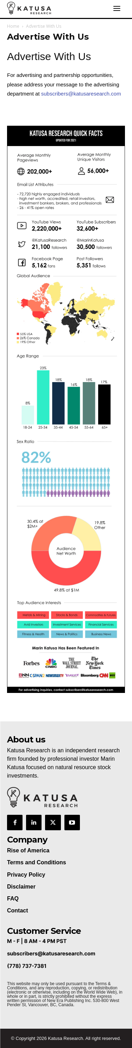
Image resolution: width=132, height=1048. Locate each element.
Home (13, 26)
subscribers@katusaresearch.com (81, 94)
